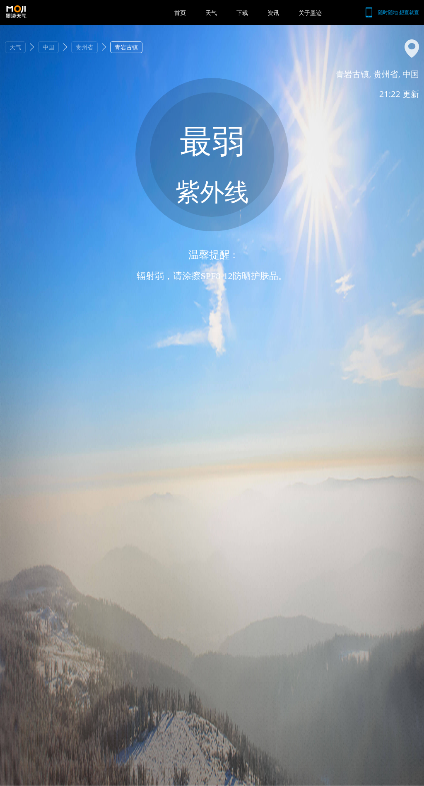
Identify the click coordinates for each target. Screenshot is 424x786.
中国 (48, 47)
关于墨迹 (310, 13)
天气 (211, 13)
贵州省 (84, 47)
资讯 (273, 13)
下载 (242, 13)
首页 (180, 13)
